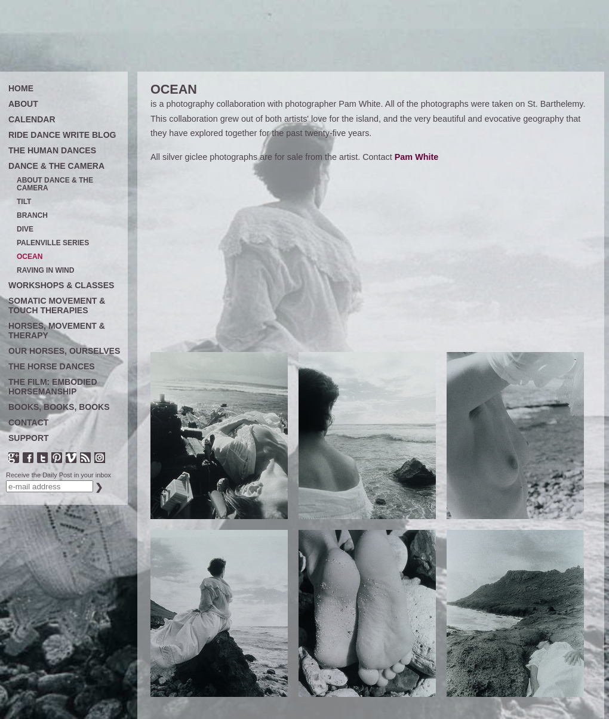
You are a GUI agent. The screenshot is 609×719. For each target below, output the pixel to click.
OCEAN (29, 257)
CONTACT (28, 422)
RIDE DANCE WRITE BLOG (62, 135)
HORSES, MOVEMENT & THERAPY (56, 330)
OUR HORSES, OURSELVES (64, 351)
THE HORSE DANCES (51, 366)
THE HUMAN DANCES (52, 150)
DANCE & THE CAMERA (56, 166)
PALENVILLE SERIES (53, 243)
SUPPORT (28, 438)
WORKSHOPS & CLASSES (61, 285)
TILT (24, 202)
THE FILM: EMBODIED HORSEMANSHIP (52, 386)
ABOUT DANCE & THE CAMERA (55, 184)
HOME (20, 88)
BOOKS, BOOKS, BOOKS (59, 407)
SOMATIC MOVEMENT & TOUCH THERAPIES (56, 305)
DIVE (25, 229)
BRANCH (32, 216)
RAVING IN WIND (45, 270)
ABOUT (23, 104)
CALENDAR (32, 119)
